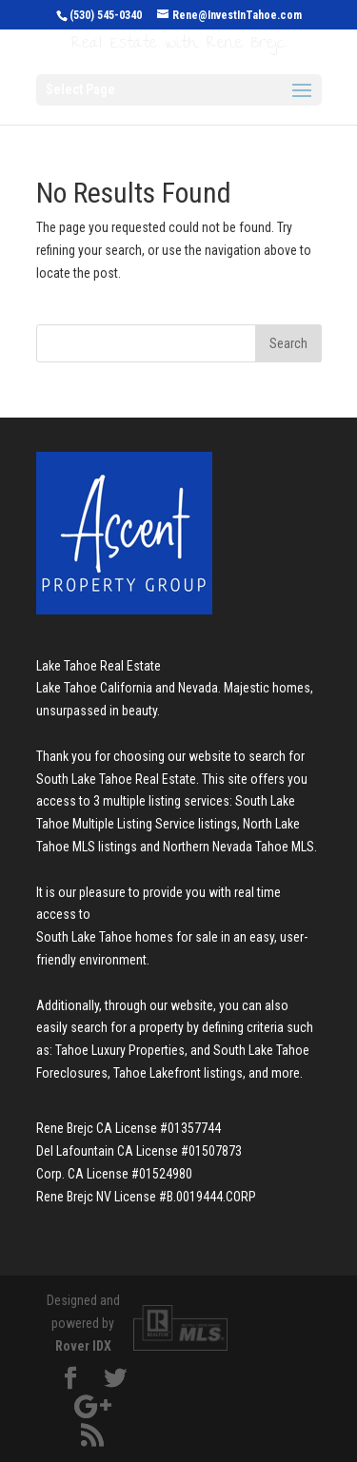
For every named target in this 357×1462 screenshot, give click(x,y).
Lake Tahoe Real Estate (98, 665)
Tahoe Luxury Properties (120, 1050)
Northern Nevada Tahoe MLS (238, 846)
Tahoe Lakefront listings (178, 1073)
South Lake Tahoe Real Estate (116, 779)
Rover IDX (83, 1346)
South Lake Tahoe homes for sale (127, 937)
